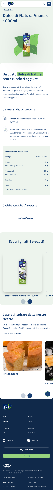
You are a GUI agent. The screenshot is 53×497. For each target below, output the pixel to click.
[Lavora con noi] (8, 482)
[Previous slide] (23, 301)
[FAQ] (4, 433)
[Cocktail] (5, 421)
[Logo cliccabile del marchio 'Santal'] (10, 4)
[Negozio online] (49, 4)
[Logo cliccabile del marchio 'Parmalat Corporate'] (7, 465)
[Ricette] (30, 417)
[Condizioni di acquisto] (35, 478)
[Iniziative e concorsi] (9, 487)
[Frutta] (30, 421)
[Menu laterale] (3, 4)
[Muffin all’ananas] (9, 218)
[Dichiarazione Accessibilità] (37, 487)
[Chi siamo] (6, 428)
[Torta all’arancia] (22, 356)
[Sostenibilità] (32, 428)
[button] (44, 4)
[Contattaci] (31, 433)
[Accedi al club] (26, 449)
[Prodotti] (5, 417)
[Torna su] (47, 394)
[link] (8, 440)
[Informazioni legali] (9, 478)
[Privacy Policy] (32, 482)
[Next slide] (29, 301)
